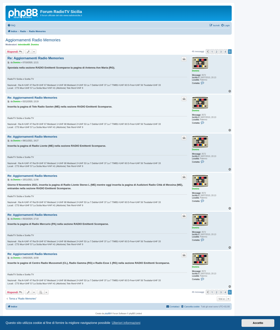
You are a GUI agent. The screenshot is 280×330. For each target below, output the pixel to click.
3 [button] (221, 51)
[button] (208, 51)
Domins (35, 44)
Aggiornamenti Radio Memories (32, 40)
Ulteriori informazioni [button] (126, 322)
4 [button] (225, 51)
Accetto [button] (258, 322)
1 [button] (212, 51)
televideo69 (24, 44)
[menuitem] (11, 25)
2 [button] (216, 51)
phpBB (108, 313)
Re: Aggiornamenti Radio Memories (35, 58)
